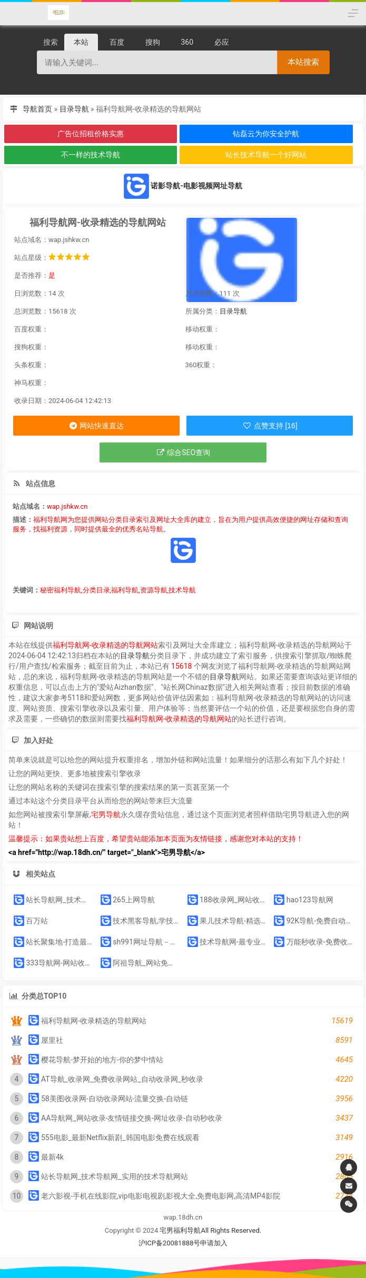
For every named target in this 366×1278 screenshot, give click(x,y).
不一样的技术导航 (90, 154)
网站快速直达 (96, 425)
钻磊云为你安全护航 (266, 133)
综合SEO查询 (183, 452)
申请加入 (213, 1243)
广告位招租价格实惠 (90, 133)
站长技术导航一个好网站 (265, 154)
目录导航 (74, 109)
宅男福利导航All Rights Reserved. (210, 1230)
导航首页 (37, 109)
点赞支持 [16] (270, 425)
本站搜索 (303, 61)
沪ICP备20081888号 (170, 1243)
